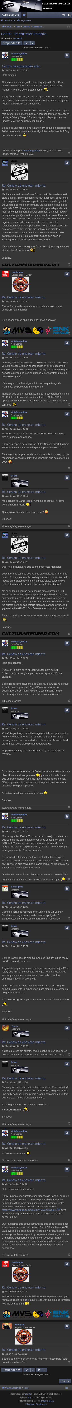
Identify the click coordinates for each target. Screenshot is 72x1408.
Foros (25, 16)
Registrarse (25, 20)
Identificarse (9, 20)
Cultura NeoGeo (10, 15)
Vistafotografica (19, 53)
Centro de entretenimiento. (24, 33)
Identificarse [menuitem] (64, 16)
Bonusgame (17, 887)
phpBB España (47, 1401)
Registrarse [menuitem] (70, 16)
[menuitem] (30, 1404)
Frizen (15, 1026)
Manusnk (19, 1324)
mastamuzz (17, 272)
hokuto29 (17, 38)
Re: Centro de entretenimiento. (24, 185)
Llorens (15, 161)
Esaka (14, 476)
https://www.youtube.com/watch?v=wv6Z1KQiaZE (29, 1209)
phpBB (28, 1394)
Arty (29, 1397)
